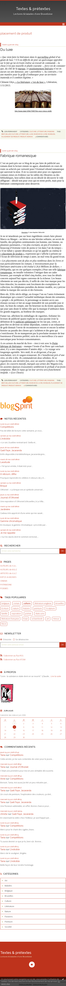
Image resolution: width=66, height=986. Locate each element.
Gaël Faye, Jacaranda (11, 450)
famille (4, 613)
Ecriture (5, 608)
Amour (56, 618)
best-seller (6, 134)
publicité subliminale (26, 321)
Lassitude (5, 462)
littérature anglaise (43, 603)
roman (16, 603)
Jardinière (5, 509)
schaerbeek (37, 618)
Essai (25, 618)
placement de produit (10, 136)
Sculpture (50, 608)
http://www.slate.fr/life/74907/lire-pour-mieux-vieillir (33, 111)
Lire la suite (56, 676)
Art (6, 880)
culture (27, 603)
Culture (32, 131)
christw (4, 814)
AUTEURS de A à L (8, 566)
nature (16, 608)
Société (8, 926)
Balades (8, 885)
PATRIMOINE (6, 584)
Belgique (9, 890)
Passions (50, 131)
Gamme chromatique (11, 521)
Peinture (9, 921)
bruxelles (59, 603)
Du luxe (6, 49)
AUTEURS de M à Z (8, 569)
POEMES (4, 588)
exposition (16, 613)
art (48, 618)
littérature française (10, 618)
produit (23, 136)
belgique (5, 603)
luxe (31, 134)
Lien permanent (9, 131)
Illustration (24, 232)
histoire (26, 608)
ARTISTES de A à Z (8, 573)
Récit (4, 623)
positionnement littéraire (41, 68)
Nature (8, 911)
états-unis (39, 613)
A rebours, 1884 (8, 474)
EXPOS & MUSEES (8, 577)
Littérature (42, 131)
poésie (28, 613)
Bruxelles (9, 895)
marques (51, 134)
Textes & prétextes (33, 8)
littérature (24, 134)
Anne (2, 778)
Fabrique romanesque (18, 156)
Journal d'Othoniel (9, 497)
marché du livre (40, 134)
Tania (2, 755)
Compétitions (7, 427)
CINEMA (3, 581)
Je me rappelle (7, 533)
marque (21, 68)
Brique (3, 485)
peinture (38, 608)
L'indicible (5, 438)
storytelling (42, 57)
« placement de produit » (12, 253)
